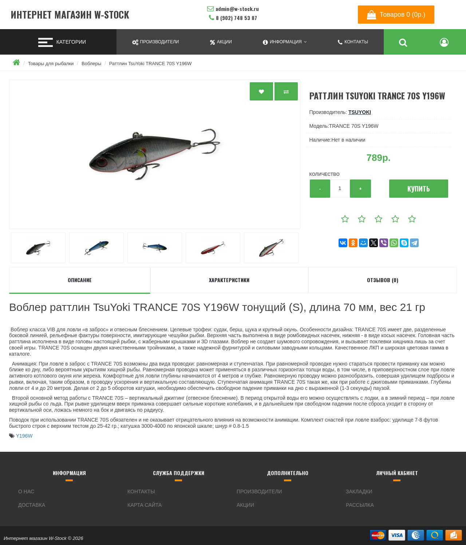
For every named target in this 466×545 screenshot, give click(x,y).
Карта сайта (144, 505)
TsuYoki (359, 112)
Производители (259, 491)
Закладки (359, 491)
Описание (80, 280)
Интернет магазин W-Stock (70, 14)
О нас (26, 491)
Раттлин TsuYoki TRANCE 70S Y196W (150, 63)
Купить (418, 188)
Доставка (31, 505)
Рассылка (360, 505)
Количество (324, 174)
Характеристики (229, 280)
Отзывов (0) (382, 280)
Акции (245, 505)
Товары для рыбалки (51, 63)
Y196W (24, 436)
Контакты (141, 491)
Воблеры (91, 63)
